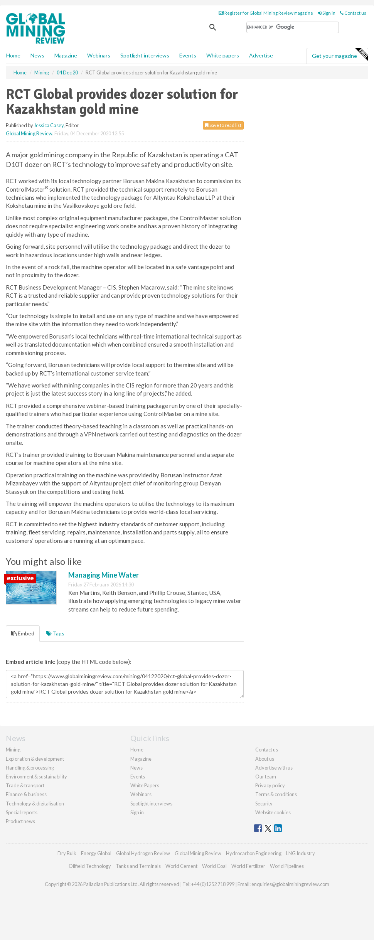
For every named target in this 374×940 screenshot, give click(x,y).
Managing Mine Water (103, 575)
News (136, 768)
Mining (13, 749)
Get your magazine (340, 54)
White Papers (144, 785)
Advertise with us (274, 768)
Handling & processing (30, 768)
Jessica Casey (49, 125)
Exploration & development (35, 759)
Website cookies (273, 812)
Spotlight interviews (144, 55)
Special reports (21, 812)
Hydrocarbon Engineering (253, 853)
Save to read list (223, 125)
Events (187, 55)
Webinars (98, 55)
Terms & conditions (276, 794)
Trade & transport (25, 785)
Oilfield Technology (90, 866)
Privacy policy (270, 785)
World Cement (181, 866)
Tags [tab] (55, 633)
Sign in (326, 12)
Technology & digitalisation (35, 803)
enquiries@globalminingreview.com (290, 884)
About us (264, 759)
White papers (222, 55)
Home (13, 55)
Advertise (261, 55)
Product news (20, 821)
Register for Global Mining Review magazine (266, 12)
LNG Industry (300, 853)
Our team (265, 776)
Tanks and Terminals (138, 866)
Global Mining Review (29, 133)
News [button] (37, 55)
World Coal (214, 866)
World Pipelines (287, 866)
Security (264, 803)
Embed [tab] (22, 633)
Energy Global (96, 853)
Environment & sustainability (36, 776)
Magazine (65, 55)
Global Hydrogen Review (143, 853)
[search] (292, 27)
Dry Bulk (66, 853)
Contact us (353, 12)
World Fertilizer (248, 866)
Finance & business (26, 794)
